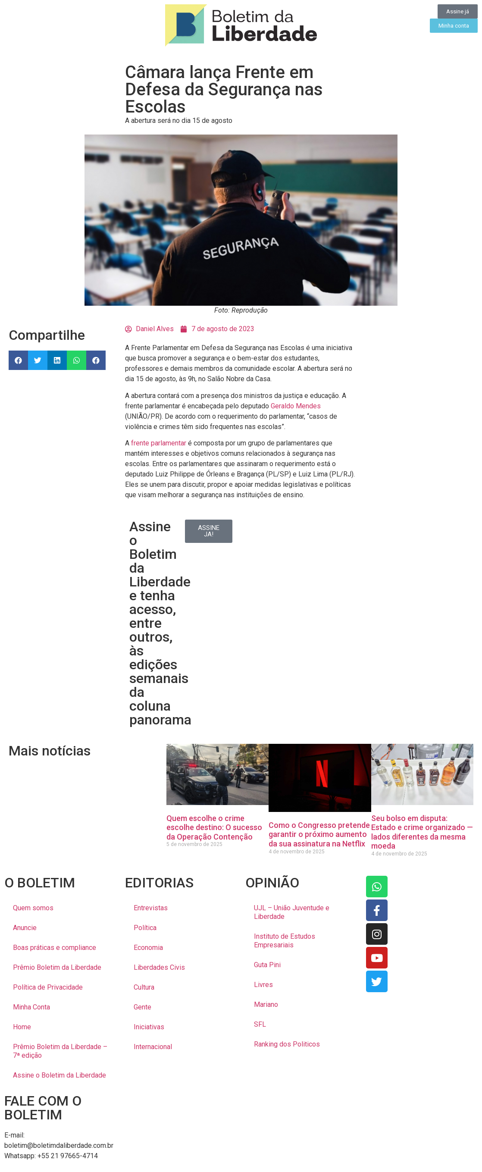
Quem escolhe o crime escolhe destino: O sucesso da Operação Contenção (214, 827)
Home (22, 1027)
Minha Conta (31, 1007)
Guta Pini (267, 965)
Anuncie (25, 928)
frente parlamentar (158, 443)
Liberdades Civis (159, 967)
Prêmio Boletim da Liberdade (57, 967)
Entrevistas (151, 908)
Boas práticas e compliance (54, 947)
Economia (148, 947)
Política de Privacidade (48, 987)
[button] (18, 360)
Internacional (153, 1047)
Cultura (144, 987)
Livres (263, 985)
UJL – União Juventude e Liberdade (291, 912)
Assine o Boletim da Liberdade (59, 1075)
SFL (260, 1024)
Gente (142, 1007)
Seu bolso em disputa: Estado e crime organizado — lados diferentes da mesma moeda (422, 832)
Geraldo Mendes (296, 406)
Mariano (266, 1004)
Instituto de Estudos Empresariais (284, 940)
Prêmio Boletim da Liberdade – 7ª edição (60, 1051)
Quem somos (33, 908)
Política (145, 928)
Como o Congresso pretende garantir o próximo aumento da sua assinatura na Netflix (319, 834)
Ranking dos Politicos (287, 1044)
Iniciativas (149, 1027)
